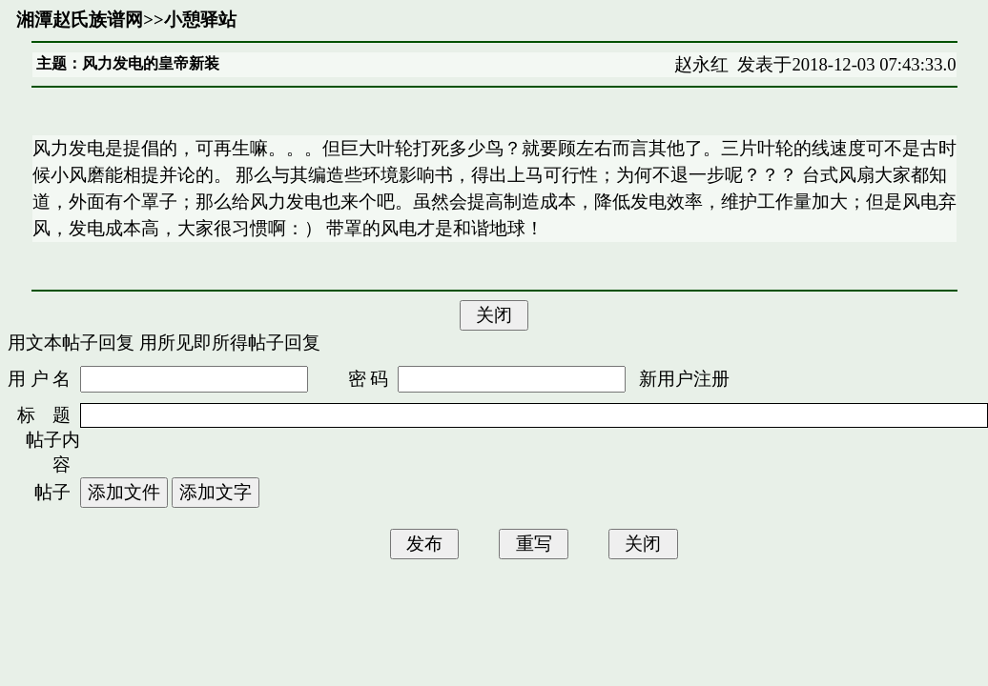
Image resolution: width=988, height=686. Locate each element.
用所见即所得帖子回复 (229, 343)
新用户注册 (684, 379)
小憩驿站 (200, 20)
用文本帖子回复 (71, 343)
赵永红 (701, 64)
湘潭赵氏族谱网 (79, 20)
